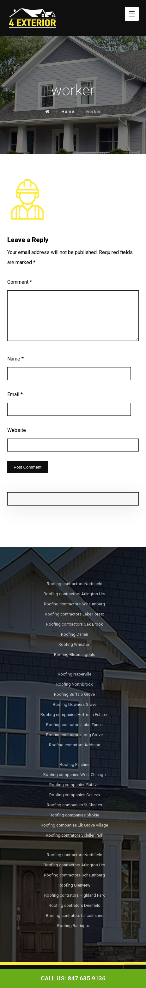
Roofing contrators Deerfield (74, 905)
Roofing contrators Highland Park (74, 895)
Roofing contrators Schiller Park (74, 835)
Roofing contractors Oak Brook (74, 624)
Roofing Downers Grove (74, 704)
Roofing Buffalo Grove (74, 694)
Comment (19, 282)
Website (16, 430)
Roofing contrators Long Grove (74, 734)
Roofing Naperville (74, 674)
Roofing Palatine (74, 764)
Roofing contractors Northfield (74, 583)
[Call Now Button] (73, 978)
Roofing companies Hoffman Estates (74, 714)
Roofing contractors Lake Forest (74, 614)
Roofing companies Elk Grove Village (74, 825)
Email (15, 394)
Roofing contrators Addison (74, 745)
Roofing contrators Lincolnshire (74, 915)
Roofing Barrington (74, 925)
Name (15, 359)
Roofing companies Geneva (74, 794)
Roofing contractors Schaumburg (74, 604)
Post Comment (27, 467)
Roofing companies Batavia (74, 784)
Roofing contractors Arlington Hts (74, 593)
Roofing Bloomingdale (74, 654)
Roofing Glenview (74, 885)
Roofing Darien (74, 634)
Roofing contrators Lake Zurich (74, 724)
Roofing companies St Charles (74, 805)
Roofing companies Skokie (74, 815)
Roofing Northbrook (74, 684)
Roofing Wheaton (74, 644)
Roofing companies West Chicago (74, 774)
